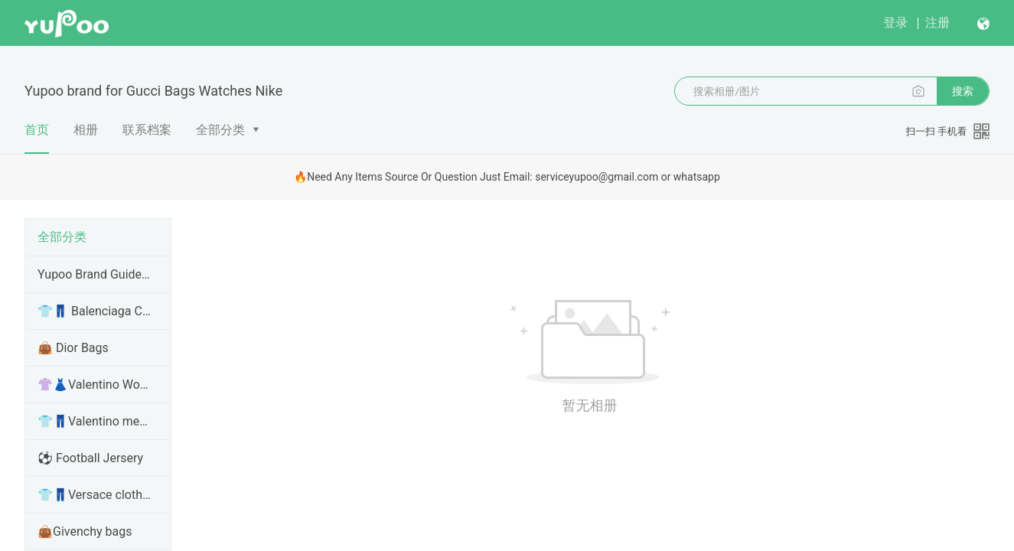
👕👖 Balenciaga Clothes (94, 311)
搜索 (962, 91)
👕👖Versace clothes (94, 494)
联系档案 (146, 129)
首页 (36, 138)
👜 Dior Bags (73, 348)
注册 (937, 22)
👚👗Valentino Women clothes (94, 384)
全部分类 (220, 129)
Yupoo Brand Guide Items (94, 274)
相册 (85, 129)
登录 (895, 22)
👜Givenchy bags (84, 531)
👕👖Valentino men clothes (94, 421)
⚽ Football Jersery (90, 458)
